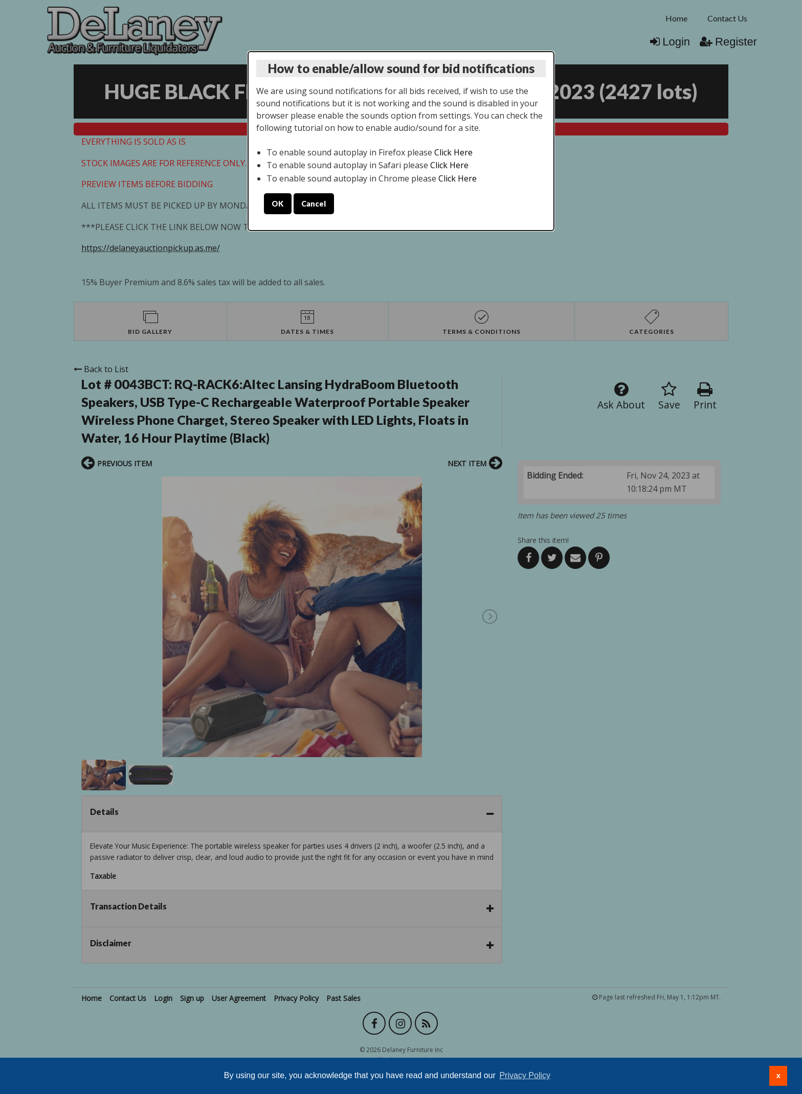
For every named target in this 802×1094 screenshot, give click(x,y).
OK (277, 203)
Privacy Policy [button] (524, 1075)
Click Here (453, 152)
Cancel (313, 203)
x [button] (778, 1076)
